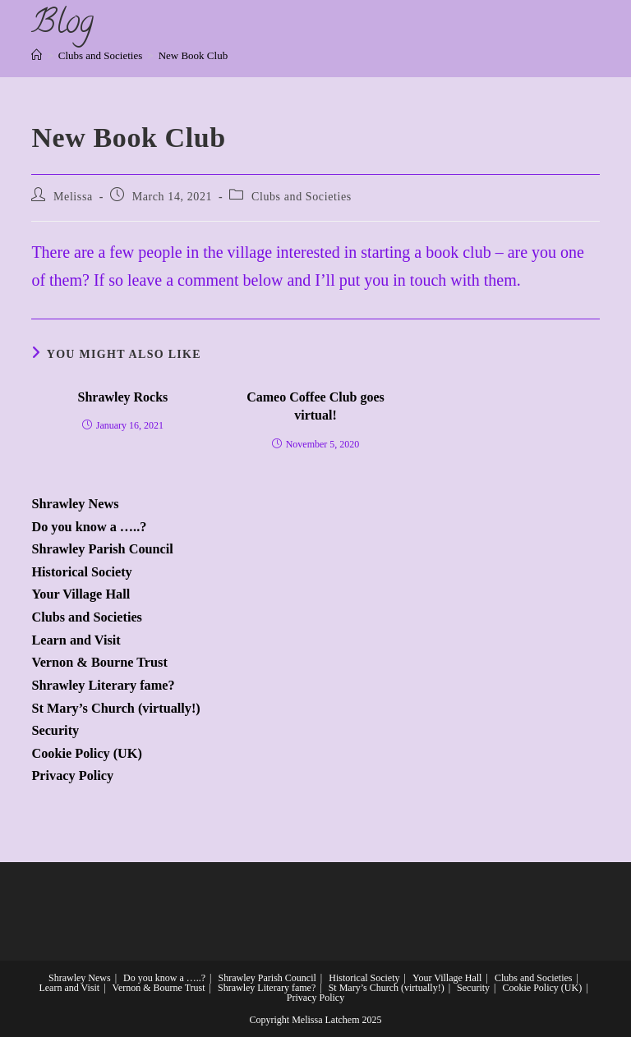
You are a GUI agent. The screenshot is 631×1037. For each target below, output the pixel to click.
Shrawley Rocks (123, 397)
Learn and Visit (75, 640)
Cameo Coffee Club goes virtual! (315, 406)
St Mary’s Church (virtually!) (115, 708)
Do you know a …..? (88, 527)
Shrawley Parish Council (102, 549)
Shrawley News (74, 504)
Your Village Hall (80, 594)
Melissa (73, 196)
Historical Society (81, 572)
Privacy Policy (72, 776)
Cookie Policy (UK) (86, 753)
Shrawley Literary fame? (102, 685)
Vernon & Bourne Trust (99, 662)
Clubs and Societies (301, 196)
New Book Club (193, 55)
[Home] (36, 55)
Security (55, 730)
